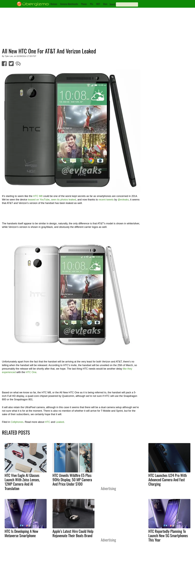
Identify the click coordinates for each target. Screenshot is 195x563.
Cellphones (17, 422)
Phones (84, 4)
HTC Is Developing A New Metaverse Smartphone (21, 533)
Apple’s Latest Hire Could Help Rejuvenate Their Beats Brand (72, 533)
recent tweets (106, 199)
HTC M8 (38, 196)
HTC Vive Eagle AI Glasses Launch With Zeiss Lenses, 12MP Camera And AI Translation (22, 481)
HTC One (31, 372)
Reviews (54, 4)
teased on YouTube (39, 199)
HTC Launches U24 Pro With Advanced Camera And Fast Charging (167, 479)
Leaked (60, 422)
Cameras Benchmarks (69, 4)
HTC (47, 422)
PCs (91, 4)
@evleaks (123, 199)
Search (112, 4)
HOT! (98, 4)
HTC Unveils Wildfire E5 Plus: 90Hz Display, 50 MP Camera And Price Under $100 (72, 479)
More (105, 4)
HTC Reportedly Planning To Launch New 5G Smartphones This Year (168, 535)
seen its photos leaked (63, 199)
